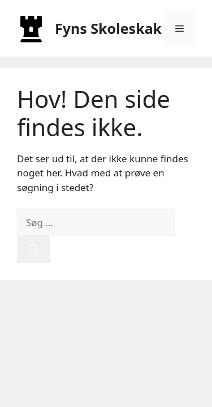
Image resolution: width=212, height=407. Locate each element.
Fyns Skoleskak (108, 28)
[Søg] (33, 249)
